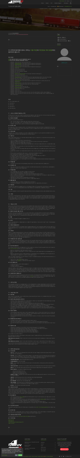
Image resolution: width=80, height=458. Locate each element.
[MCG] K (43, 18)
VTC (51, 3)
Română (50, 20)
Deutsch (8, 20)
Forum (42, 3)
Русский (34, 20)
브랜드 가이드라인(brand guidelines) (42, 407)
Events (47, 3)
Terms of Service (25, 456)
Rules (30, 456)
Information (66, 3)
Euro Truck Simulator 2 (62, 39)
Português (44, 20)
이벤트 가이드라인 (11, 423)
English (3, 20)
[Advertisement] (31, 42)
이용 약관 (33, 50)
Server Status (43, 447)
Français (39, 20)
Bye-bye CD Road (27, 445)
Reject (16, 455)
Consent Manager (50, 456)
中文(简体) (65, 20)
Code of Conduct (34, 456)
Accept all (20, 455)
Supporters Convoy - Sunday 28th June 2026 (32, 442)
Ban (69, 40)
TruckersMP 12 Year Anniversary (30, 448)
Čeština (55, 20)
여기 (9, 59)
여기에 (19, 260)
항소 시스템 (22, 396)
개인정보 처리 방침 (45, 50)
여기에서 (20, 259)
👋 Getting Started (60, 6)
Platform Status (40, 456)
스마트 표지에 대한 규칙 (14, 248)
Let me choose (4, 455)
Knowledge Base (53, 6)
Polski (29, 20)
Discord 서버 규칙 (11, 419)
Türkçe (13, 20)
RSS (45, 456)
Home (49, 6)
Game (64, 37)
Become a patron (64, 449)
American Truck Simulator (62, 40)
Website (59, 37)
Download (42, 442)
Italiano (60, 20)
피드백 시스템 (43, 399)
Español (18, 20)
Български (71, 20)
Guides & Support (58, 3)
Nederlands (23, 20)
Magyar (76, 20)
